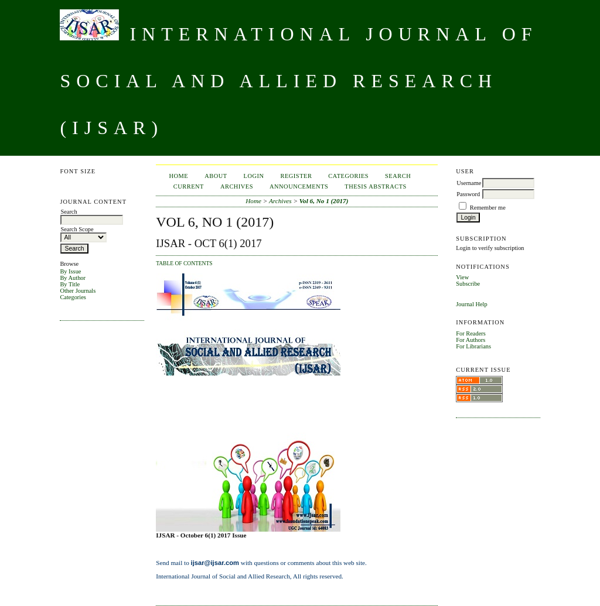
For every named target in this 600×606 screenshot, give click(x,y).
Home (179, 176)
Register (296, 176)
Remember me (488, 207)
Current (188, 186)
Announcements (299, 186)
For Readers (471, 333)
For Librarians (473, 346)
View (462, 277)
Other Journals (78, 290)
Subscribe (468, 283)
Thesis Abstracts (376, 186)
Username (468, 183)
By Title (70, 284)
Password (468, 194)
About (215, 176)
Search (398, 176)
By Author (73, 278)
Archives (236, 186)
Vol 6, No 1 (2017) (324, 200)
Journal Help (471, 304)
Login (254, 176)
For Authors (470, 340)
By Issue (70, 271)
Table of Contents (184, 263)
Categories (73, 297)
